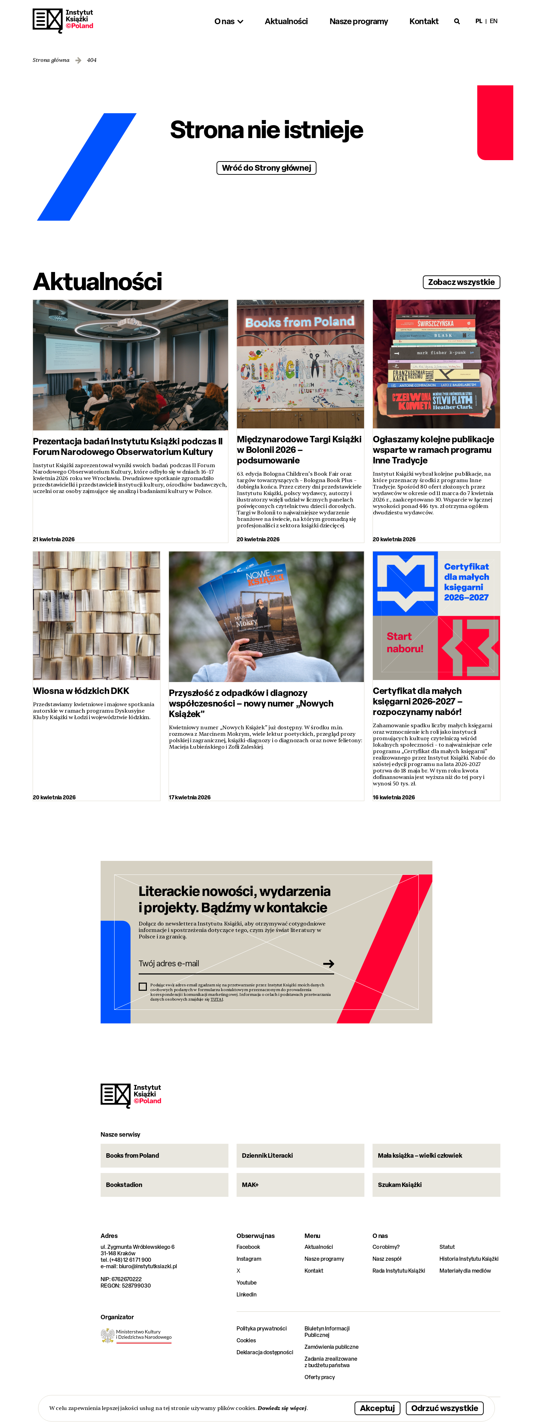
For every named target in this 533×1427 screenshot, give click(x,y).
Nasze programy (324, 1259)
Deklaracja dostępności (265, 1352)
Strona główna (51, 60)
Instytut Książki (63, 21)
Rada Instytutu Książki (399, 1271)
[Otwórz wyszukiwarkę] (457, 21)
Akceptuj (377, 1407)
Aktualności (319, 1247)
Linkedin (247, 1294)
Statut (447, 1247)
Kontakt (314, 1271)
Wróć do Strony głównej (266, 167)
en (494, 21)
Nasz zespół (387, 1259)
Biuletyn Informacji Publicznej (327, 1331)
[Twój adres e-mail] (227, 963)
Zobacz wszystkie (461, 281)
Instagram (249, 1259)
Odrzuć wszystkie (444, 1407)
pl (479, 21)
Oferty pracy (320, 1377)
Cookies (246, 1340)
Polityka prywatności (262, 1328)
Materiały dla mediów (465, 1271)
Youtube (247, 1282)
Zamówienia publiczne (332, 1347)
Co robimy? (386, 1247)
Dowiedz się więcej (282, 1408)
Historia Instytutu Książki (469, 1259)
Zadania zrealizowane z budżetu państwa (331, 1362)
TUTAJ (217, 999)
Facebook (248, 1247)
